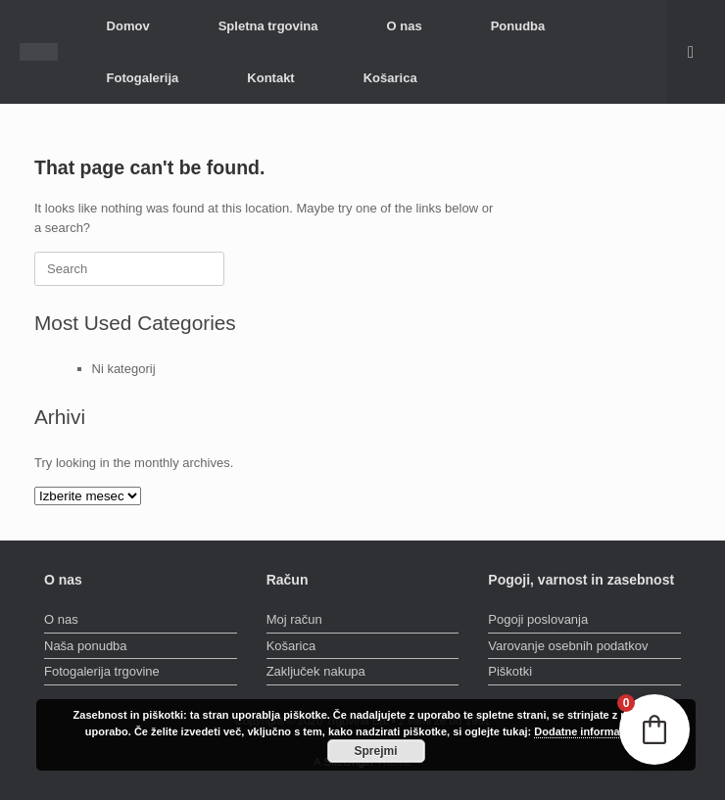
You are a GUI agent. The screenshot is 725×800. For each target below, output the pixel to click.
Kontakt (270, 78)
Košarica (390, 78)
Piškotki (510, 671)
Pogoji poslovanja (538, 619)
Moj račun (294, 619)
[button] (696, 52)
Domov (128, 26)
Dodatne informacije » (590, 731)
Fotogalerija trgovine (102, 671)
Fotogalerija (143, 78)
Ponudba (518, 26)
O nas (404, 26)
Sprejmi (375, 751)
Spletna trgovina (268, 26)
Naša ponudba (85, 645)
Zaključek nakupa (315, 671)
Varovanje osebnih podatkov (568, 645)
